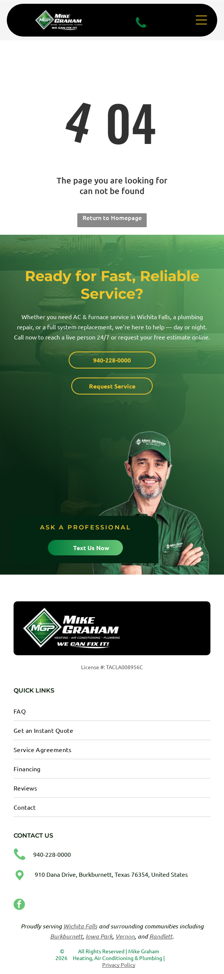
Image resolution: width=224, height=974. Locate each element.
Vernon (125, 936)
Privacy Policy (118, 964)
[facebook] (19, 905)
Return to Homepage (112, 217)
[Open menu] (201, 20)
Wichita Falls (80, 926)
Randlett (160, 936)
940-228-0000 (52, 854)
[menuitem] (112, 711)
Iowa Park (99, 936)
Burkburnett (66, 936)
